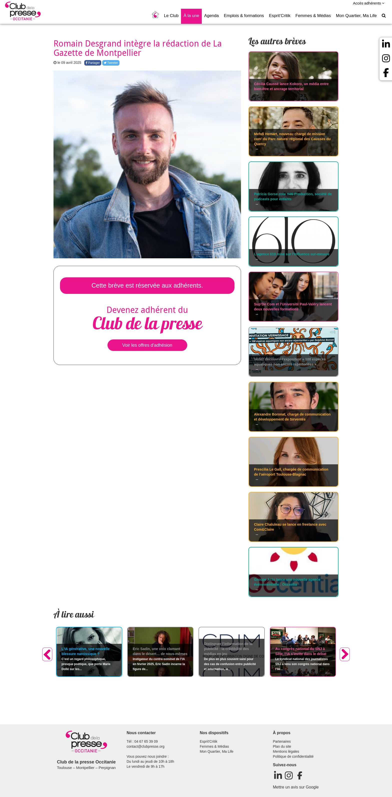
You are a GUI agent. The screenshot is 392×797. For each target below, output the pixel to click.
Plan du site (282, 746)
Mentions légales (286, 751)
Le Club (171, 15)
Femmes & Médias (313, 15)
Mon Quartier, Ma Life (356, 15)
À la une (191, 15)
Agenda (211, 15)
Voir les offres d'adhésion (147, 345)
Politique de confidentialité (293, 756)
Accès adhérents (368, 3)
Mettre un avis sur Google (296, 787)
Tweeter (111, 63)
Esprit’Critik (279, 15)
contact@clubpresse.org (145, 746)
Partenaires (282, 741)
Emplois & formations (244, 15)
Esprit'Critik (208, 741)
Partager (93, 63)
